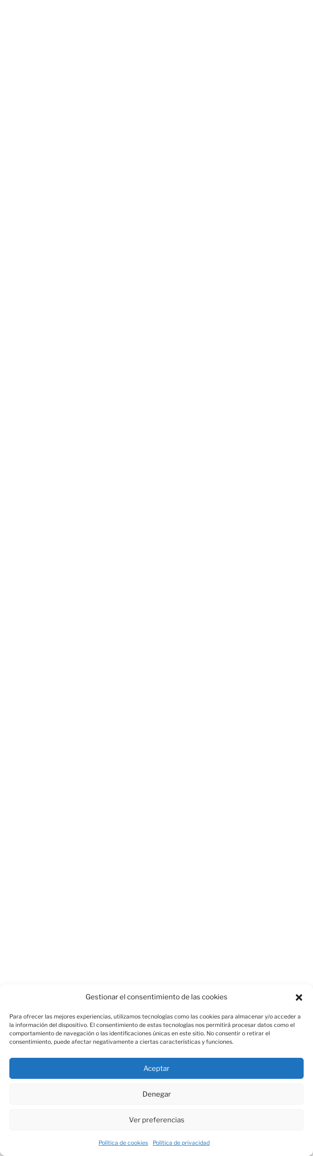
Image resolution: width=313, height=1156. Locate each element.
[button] (299, 997)
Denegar (156, 1094)
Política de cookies (123, 1142)
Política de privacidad (181, 1142)
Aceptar (156, 1068)
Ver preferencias (157, 1120)
